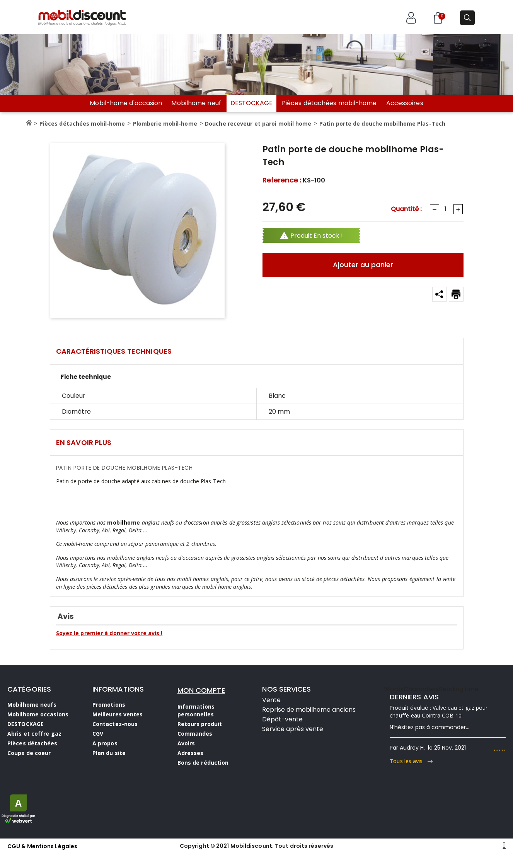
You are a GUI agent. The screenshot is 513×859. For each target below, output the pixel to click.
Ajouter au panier (363, 264)
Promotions (108, 704)
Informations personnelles (196, 710)
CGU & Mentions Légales (42, 846)
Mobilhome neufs (32, 704)
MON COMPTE (201, 690)
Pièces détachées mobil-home (329, 103)
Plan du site (109, 753)
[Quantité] (446, 209)
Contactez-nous (115, 724)
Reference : (281, 180)
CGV (97, 733)
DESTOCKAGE (251, 103)
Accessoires (404, 103)
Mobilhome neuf (196, 103)
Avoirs (186, 743)
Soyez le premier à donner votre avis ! (109, 633)
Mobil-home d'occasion (126, 103)
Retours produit (199, 724)
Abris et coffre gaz (34, 733)
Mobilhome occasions (37, 714)
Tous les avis (411, 761)
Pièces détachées (32, 743)
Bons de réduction (203, 762)
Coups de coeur (29, 753)
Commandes (195, 733)
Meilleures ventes (117, 714)
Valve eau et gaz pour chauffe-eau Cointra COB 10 (438, 711)
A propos (105, 743)
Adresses (190, 753)
